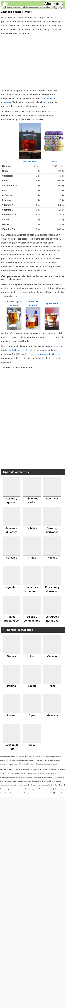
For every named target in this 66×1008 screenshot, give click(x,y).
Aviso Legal (58, 793)
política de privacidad (45, 793)
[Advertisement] (24, 61)
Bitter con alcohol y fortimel (16, 12)
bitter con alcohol (30, 161)
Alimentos (53, 3)
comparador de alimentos (48, 354)
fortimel (54, 161)
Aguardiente (52, 303)
